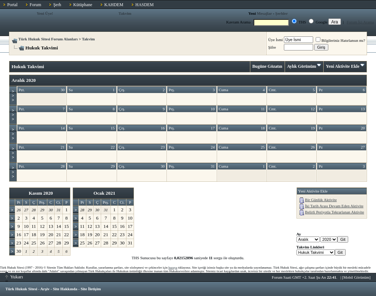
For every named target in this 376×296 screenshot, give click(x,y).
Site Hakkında (65, 289)
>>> (13, 95)
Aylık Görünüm (301, 66)
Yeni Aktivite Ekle (342, 66)
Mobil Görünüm (356, 277)
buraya (172, 267)
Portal (12, 4)
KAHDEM (114, 4)
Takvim (124, 13)
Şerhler (281, 13)
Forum (35, 4)
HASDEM (144, 4)
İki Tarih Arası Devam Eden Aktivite (334, 206)
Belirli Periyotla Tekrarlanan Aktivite (334, 212)
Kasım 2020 (41, 193)
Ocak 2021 (104, 193)
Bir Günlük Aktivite (321, 200)
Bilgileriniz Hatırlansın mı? (340, 40)
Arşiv (45, 289)
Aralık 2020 (24, 80)
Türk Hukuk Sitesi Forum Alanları (48, 39)
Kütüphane (82, 4)
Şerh (57, 4)
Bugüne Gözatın (267, 66)
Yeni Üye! (45, 13)
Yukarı (14, 276)
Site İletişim (91, 289)
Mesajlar (264, 13)
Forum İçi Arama (360, 22)
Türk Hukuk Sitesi (21, 289)
